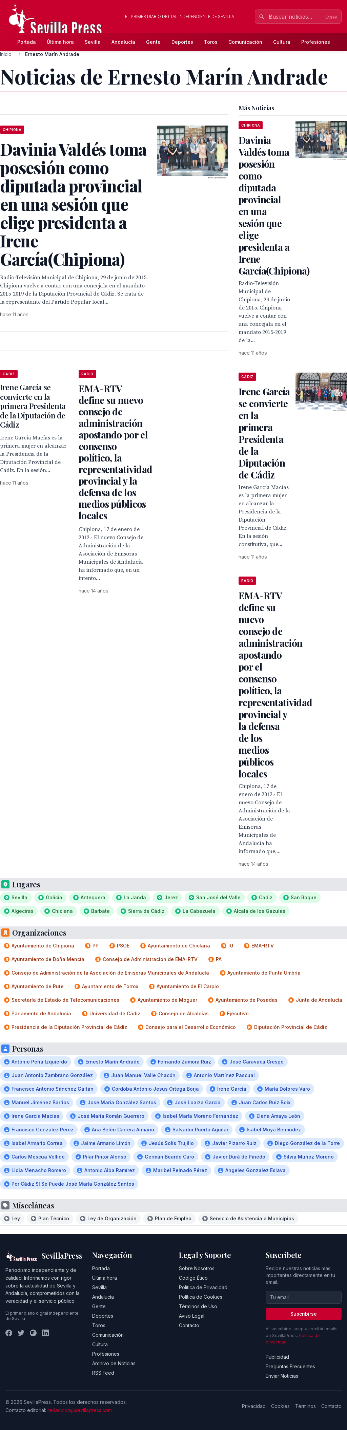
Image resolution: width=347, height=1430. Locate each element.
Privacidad (254, 1406)
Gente (153, 42)
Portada (26, 42)
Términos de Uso (198, 1306)
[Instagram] (33, 1333)
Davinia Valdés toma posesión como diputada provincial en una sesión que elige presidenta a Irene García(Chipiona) (274, 205)
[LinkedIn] (45, 1333)
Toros (211, 42)
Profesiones (315, 42)
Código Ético (193, 1278)
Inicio (6, 54)
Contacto (189, 1325)
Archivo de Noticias (114, 1363)
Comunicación (245, 42)
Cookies (280, 1406)
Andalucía (123, 42)
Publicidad (277, 1357)
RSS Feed (103, 1373)
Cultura (281, 42)
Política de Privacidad (203, 1287)
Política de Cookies (200, 1297)
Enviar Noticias (282, 1376)
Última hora (60, 42)
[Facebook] (8, 1333)
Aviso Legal (191, 1316)
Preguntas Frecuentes (290, 1366)
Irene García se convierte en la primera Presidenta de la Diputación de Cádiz (33, 406)
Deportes (182, 42)
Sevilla (93, 42)
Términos (305, 1406)
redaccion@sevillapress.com (79, 1410)
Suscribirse (303, 1314)
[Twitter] (21, 1333)
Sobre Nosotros (197, 1268)
